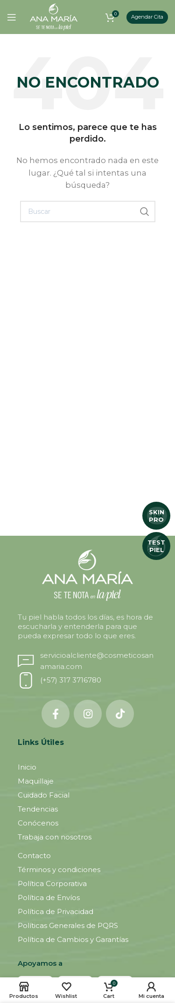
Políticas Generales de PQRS (68, 925)
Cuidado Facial (44, 795)
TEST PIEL (156, 546)
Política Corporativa (52, 883)
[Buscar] (87, 211)
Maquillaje (36, 781)
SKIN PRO (156, 515)
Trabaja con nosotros (54, 836)
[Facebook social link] (56, 714)
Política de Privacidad (55, 911)
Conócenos (38, 823)
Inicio (27, 767)
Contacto (34, 855)
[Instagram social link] (88, 714)
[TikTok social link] (120, 714)
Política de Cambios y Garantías (73, 939)
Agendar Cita (147, 17)
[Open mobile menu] (11, 17)
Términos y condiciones (59, 869)
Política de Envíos (49, 897)
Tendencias (38, 809)
